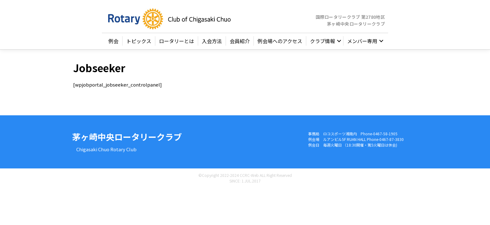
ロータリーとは (176, 44)
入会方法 (212, 44)
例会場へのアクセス (280, 44)
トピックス (138, 44)
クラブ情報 (322, 44)
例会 (113, 44)
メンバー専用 (362, 44)
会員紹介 (240, 44)
